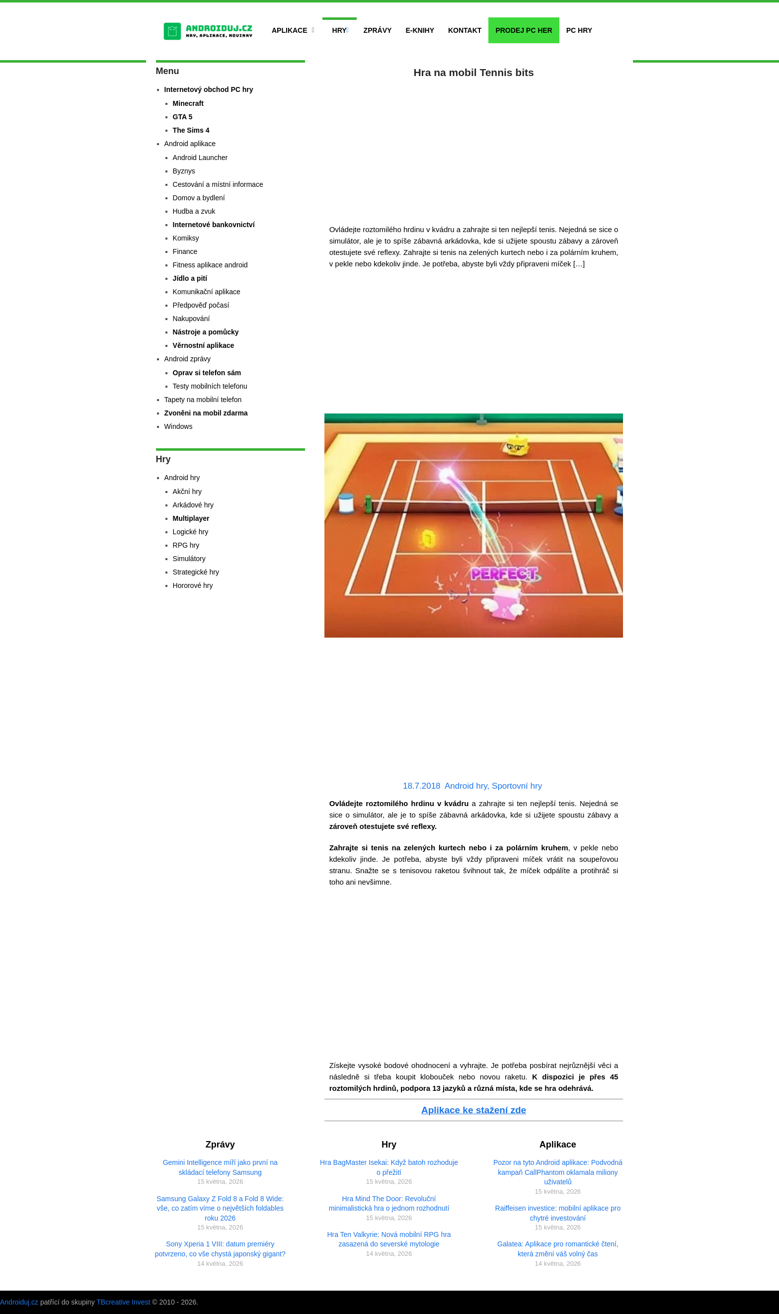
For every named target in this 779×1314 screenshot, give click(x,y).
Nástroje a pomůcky (206, 332)
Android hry (466, 786)
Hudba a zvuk (194, 211)
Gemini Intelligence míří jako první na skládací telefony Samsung (220, 1167)
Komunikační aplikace (206, 292)
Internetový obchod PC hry (208, 89)
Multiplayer (191, 518)
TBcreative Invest (123, 1302)
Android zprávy (187, 359)
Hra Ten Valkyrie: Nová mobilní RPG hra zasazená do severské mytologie (389, 1239)
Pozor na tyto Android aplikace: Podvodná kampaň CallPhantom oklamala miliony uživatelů (558, 1172)
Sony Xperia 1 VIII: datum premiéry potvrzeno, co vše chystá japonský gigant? (220, 1249)
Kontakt (464, 30)
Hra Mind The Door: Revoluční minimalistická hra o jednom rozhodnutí (389, 1204)
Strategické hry (196, 572)
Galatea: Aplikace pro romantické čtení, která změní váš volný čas (558, 1249)
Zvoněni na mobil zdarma (206, 413)
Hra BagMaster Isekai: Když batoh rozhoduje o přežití (389, 1167)
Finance (185, 251)
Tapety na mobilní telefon (203, 400)
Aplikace (290, 30)
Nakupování (191, 319)
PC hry (579, 30)
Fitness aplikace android (210, 265)
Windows (178, 426)
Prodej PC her (523, 30)
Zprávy (378, 30)
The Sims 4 (191, 130)
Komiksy (186, 238)
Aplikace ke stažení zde (473, 1110)
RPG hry (186, 545)
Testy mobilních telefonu (210, 386)
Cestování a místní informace (218, 184)
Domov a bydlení (199, 198)
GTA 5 (183, 117)
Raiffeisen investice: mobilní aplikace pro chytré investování (558, 1213)
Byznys (184, 171)
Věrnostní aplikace (203, 345)
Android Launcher (200, 158)
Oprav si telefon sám (207, 373)
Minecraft (188, 103)
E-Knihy (419, 30)
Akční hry (187, 491)
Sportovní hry (517, 786)
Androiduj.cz (19, 1302)
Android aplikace (190, 144)
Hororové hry (193, 585)
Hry (339, 30)
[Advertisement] (473, 149)
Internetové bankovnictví (214, 225)
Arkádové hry (193, 505)
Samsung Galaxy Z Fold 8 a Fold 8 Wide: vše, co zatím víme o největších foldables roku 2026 (220, 1208)
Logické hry (191, 532)
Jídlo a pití (190, 278)
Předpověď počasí (201, 305)
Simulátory (189, 559)
